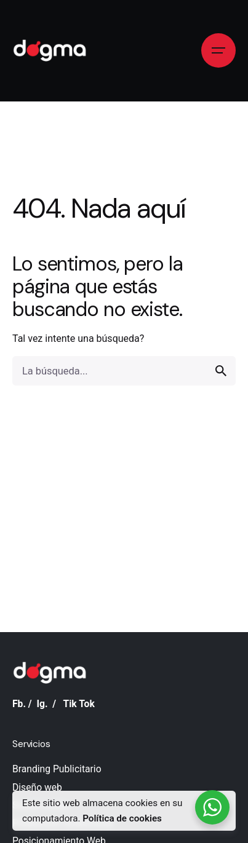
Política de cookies (122, 818)
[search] (221, 371)
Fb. (19, 704)
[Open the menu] (218, 50)
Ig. (41, 704)
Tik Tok (78, 704)
